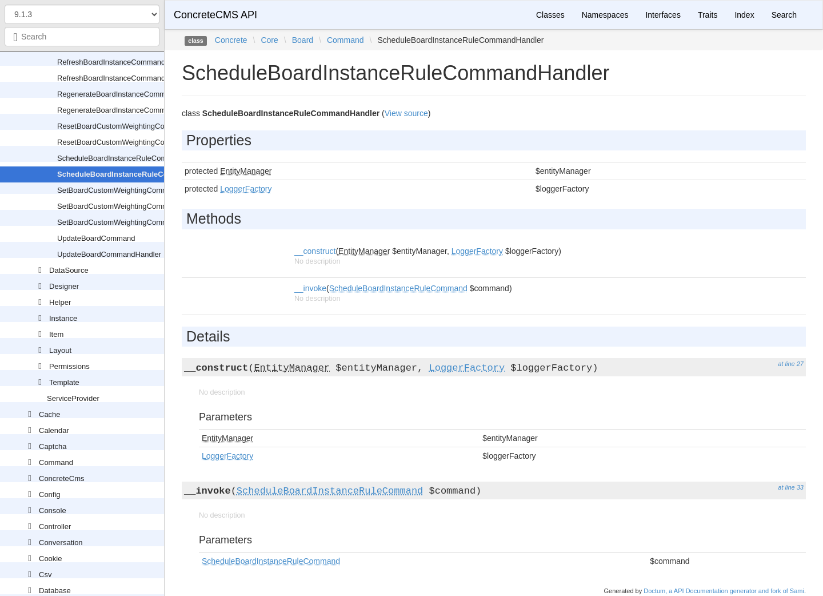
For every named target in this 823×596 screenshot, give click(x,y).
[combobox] (82, 36)
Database (55, 590)
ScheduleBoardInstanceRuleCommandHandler (139, 174)
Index (744, 14)
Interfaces (662, 14)
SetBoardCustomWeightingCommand (119, 190)
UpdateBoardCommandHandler (109, 254)
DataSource (69, 270)
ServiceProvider (73, 398)
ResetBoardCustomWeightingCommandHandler (136, 142)
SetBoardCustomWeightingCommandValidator (133, 222)
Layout (60, 350)
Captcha (52, 446)
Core (269, 40)
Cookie (50, 558)
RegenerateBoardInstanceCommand (117, 94)
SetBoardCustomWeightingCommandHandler (132, 206)
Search (784, 14)
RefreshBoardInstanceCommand (111, 62)
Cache (50, 414)
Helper (60, 302)
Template (64, 382)
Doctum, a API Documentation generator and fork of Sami (724, 590)
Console (52, 510)
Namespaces (605, 14)
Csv (45, 574)
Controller (55, 526)
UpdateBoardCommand (96, 238)
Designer (64, 286)
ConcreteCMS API (215, 15)
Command (56, 462)
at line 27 (791, 363)
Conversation (61, 542)
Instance (63, 318)
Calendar (54, 430)
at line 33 (791, 487)
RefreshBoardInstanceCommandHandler (124, 78)
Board (302, 40)
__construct (314, 251)
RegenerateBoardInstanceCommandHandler (130, 110)
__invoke (310, 288)
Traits (707, 14)
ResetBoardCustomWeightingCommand (123, 126)
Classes (550, 14)
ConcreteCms (61, 478)
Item (56, 334)
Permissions (69, 366)
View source (406, 113)
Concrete (231, 40)
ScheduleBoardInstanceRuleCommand (121, 158)
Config (50, 494)
